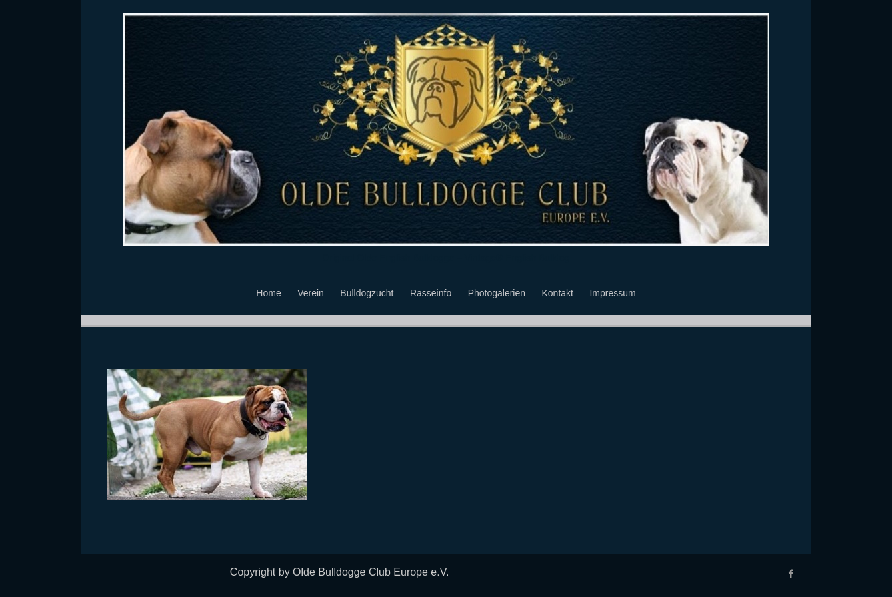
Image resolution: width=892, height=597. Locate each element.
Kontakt (557, 293)
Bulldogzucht (366, 293)
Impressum (612, 293)
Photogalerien (496, 293)
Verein (310, 293)
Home (268, 293)
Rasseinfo (430, 293)
